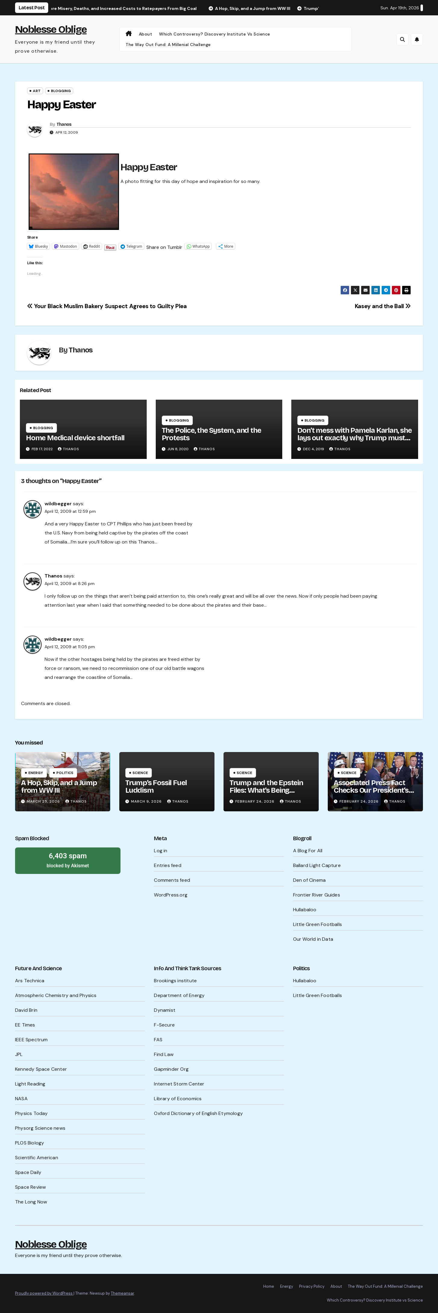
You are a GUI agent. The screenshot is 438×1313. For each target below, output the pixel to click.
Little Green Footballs (317, 924)
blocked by (68, 860)
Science (140, 772)
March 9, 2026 (147, 801)
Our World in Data (313, 939)
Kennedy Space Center (41, 1069)
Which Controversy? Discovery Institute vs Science (214, 34)
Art (37, 90)
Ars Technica (29, 980)
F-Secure (164, 1025)
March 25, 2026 (44, 801)
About (145, 34)
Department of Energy (179, 995)
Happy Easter (61, 104)
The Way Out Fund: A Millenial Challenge (168, 44)
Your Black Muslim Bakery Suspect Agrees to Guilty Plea (107, 306)
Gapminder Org (171, 1069)
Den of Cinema (309, 880)
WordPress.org (170, 895)
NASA (21, 1098)
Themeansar (122, 1293)
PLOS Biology (29, 1143)
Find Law (164, 1054)
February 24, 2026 (255, 801)
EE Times (25, 1025)
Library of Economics (178, 1098)
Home (268, 1286)
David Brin (26, 1010)
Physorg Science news (40, 1128)
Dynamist (164, 1010)
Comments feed (172, 880)
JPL (19, 1054)
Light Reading (30, 1084)
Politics (64, 772)
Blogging (61, 90)
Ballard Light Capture (317, 865)
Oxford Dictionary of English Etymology (198, 1113)
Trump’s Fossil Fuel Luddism (156, 786)
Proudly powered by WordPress (44, 1293)
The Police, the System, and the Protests (211, 434)
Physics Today (31, 1113)
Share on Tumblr (164, 246)
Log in (160, 850)
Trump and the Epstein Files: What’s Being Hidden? (266, 790)
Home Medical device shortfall (75, 438)
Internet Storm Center (179, 1084)
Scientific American (36, 1157)
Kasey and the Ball (383, 306)
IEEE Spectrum (31, 1039)
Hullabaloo (305, 909)
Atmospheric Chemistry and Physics (56, 995)
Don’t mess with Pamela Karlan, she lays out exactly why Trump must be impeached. (354, 438)
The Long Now (31, 1202)
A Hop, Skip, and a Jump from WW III (59, 786)
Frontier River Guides (316, 895)
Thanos (64, 124)
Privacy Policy (311, 1286)
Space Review (30, 1187)
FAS (158, 1039)
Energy (35, 772)
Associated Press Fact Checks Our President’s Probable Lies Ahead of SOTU (371, 794)
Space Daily (28, 1172)
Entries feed (167, 865)
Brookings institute (175, 980)
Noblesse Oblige (51, 29)
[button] (402, 39)
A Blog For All (308, 850)
